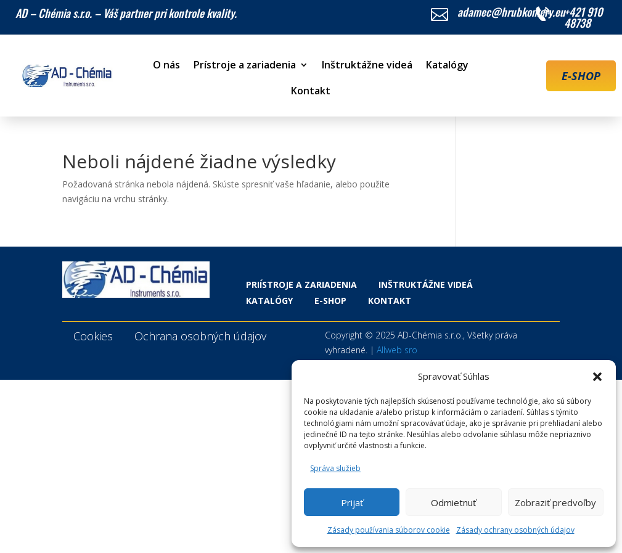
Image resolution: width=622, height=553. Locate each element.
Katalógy (447, 66)
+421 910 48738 (583, 17)
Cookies (93, 336)
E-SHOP (581, 75)
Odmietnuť (453, 502)
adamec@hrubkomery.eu (511, 12)
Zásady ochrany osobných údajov (515, 530)
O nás (166, 66)
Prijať (352, 502)
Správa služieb (335, 468)
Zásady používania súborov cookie (388, 530)
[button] (597, 377)
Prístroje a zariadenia (245, 66)
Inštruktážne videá (367, 66)
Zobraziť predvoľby (555, 502)
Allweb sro (397, 350)
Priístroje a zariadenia (301, 284)
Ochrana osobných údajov (200, 336)
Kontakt (310, 91)
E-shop (330, 300)
